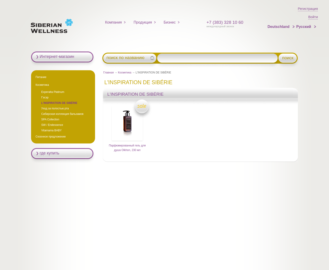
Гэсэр (45, 97)
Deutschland (279, 27)
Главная (108, 72)
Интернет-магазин (57, 56)
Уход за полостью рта (55, 108)
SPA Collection (50, 119)
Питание (41, 77)
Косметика (124, 72)
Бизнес (170, 22)
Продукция (143, 22)
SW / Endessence (52, 125)
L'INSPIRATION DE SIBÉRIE (59, 103)
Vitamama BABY (51, 130)
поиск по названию (125, 57)
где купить (49, 153)
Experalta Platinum (52, 92)
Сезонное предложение (51, 136)
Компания (113, 22)
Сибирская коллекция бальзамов (62, 114)
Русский (304, 27)
